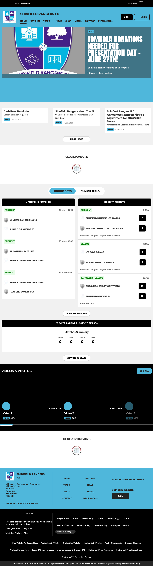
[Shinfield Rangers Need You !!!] (76, 95)
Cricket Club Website (71, 543)
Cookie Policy (100, 525)
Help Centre (63, 518)
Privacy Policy (84, 525)
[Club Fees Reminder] (25, 95)
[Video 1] (31, 395)
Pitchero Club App (133, 543)
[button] (23, 21)
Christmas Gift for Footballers (100, 550)
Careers (101, 518)
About (75, 518)
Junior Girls (90, 191)
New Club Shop (22, 3)
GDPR (126, 518)
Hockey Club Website (92, 543)
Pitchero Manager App (19, 550)
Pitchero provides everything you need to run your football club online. (29, 523)
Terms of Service (65, 525)
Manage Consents (120, 525)
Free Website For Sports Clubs (25, 543)
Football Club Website (50, 543)
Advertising (88, 518)
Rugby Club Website (113, 543)
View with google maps (22, 504)
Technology (114, 518)
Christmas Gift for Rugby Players (129, 550)
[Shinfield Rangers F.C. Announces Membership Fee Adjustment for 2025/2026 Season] (128, 95)
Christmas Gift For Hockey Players (76, 557)
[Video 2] (93, 395)
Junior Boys (63, 191)
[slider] (6, 425)
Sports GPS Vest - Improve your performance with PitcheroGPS (58, 550)
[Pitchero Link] (144, 4)
